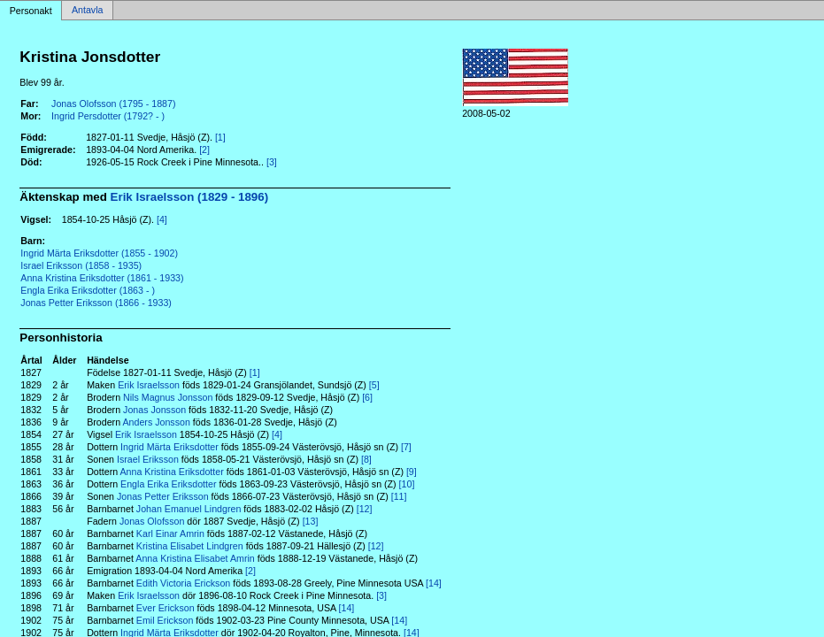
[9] (411, 471)
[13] (311, 521)
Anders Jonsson (155, 422)
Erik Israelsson (149, 385)
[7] (406, 446)
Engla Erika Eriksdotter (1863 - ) (87, 290)
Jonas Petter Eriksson (163, 496)
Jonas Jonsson (154, 409)
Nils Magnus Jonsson (167, 397)
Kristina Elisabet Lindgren (189, 546)
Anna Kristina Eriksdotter (172, 471)
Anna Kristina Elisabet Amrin (194, 558)
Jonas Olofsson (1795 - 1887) (113, 103)
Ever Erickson (165, 607)
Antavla (88, 10)
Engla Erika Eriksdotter (168, 484)
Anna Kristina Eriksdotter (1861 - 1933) (101, 277)
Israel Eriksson (148, 459)
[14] (434, 583)
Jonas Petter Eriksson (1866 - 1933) (96, 302)
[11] (399, 496)
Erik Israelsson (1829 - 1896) (190, 196)
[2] (204, 149)
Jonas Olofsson (151, 521)
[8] (366, 459)
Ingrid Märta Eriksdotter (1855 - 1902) (99, 253)
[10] (407, 484)
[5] (374, 385)
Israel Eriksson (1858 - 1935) (81, 265)
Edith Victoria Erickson (183, 583)
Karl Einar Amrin (170, 533)
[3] (271, 162)
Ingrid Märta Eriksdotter (169, 446)
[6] (367, 397)
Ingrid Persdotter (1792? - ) (108, 116)
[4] (162, 219)
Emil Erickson (165, 620)
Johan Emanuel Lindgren (189, 508)
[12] (365, 508)
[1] (220, 137)
